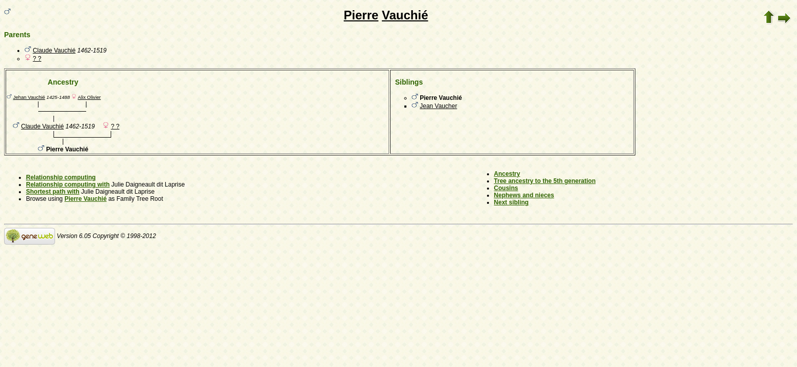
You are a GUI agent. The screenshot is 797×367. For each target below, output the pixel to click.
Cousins (506, 188)
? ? (37, 58)
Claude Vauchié (54, 50)
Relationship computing (61, 177)
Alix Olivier (89, 97)
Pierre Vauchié (85, 198)
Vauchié (405, 15)
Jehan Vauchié (29, 97)
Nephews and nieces (524, 195)
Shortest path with (53, 191)
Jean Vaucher (438, 106)
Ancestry (507, 173)
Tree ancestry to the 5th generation (545, 181)
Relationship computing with (68, 184)
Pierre (361, 15)
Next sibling (511, 202)
